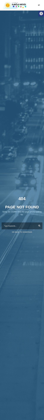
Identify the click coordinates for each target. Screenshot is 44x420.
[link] (41, 13)
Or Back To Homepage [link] (22, 232)
